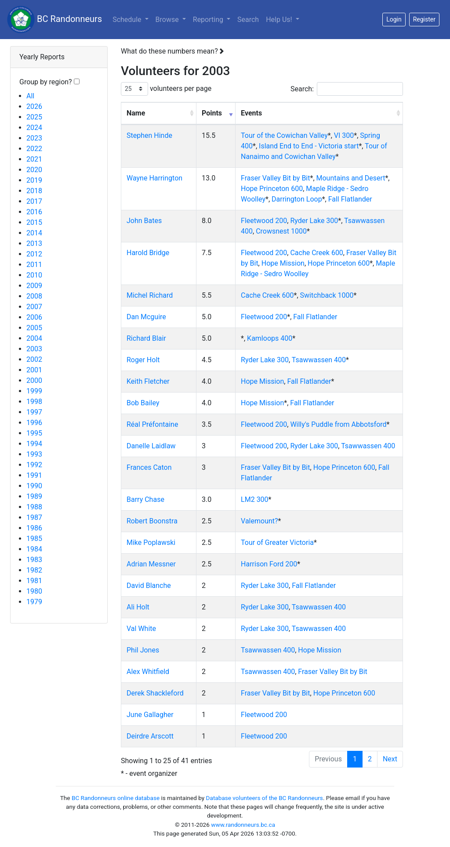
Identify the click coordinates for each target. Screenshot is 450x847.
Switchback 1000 (327, 295)
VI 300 (344, 135)
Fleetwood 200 (264, 220)
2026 (34, 106)
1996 (34, 422)
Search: (346, 89)
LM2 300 (255, 499)
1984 (34, 549)
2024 (34, 127)
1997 (34, 412)
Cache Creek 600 (316, 253)
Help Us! (280, 19)
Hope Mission (283, 263)
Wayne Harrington (154, 178)
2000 (34, 380)
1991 (34, 475)
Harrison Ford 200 (269, 564)
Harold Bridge (148, 253)
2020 (34, 170)
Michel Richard (150, 295)
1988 (34, 507)
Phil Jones (143, 650)
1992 (34, 465)
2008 (34, 296)
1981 (34, 581)
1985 (34, 538)
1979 (34, 602)
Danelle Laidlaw (151, 446)
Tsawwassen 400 (319, 360)
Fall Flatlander (350, 199)
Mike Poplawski (151, 542)
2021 (34, 159)
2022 (34, 148)
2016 (34, 212)
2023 (34, 138)
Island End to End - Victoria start (309, 146)
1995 (34, 433)
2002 (34, 359)
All (30, 96)
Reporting (213, 19)
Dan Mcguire (146, 317)
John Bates (144, 220)
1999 (34, 391)
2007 (34, 307)
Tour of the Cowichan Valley (284, 135)
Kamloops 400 (269, 338)
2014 (34, 233)
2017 (34, 201)
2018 (34, 191)
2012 (34, 254)
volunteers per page (166, 89)
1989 (34, 496)
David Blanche (149, 585)
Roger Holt (143, 360)
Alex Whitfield (148, 671)
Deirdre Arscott (150, 736)
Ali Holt (138, 607)
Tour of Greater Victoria (277, 542)
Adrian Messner (151, 564)
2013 (34, 243)
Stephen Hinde (149, 135)
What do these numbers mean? (172, 51)
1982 (34, 570)
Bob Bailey (143, 403)
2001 (34, 370)
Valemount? (259, 521)
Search (248, 19)
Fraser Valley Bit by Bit (275, 178)
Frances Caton (149, 467)
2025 (34, 117)
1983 (34, 559)
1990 (34, 486)
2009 (34, 285)
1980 (34, 591)
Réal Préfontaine (152, 424)
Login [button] (394, 19)
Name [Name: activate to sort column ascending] (136, 113)
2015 (34, 222)
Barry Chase (145, 499)
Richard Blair (146, 338)
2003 (34, 349)
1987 (34, 517)
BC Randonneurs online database (116, 797)
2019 (34, 180)
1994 (34, 444)
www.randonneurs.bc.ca (243, 824)
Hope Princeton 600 (272, 188)
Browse (168, 19)
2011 (34, 264)
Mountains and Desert (350, 178)
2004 (34, 338)
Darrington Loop (297, 199)
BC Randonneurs (54, 19)
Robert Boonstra (152, 521)
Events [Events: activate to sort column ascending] (251, 113)
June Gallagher (150, 714)
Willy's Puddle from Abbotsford (338, 424)
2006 (34, 317)
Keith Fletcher (148, 381)
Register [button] (424, 19)
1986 (34, 528)
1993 (34, 454)
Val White (141, 628)
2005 (34, 328)
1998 (34, 401)
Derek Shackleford (155, 693)
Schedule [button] (127, 19)
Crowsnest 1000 (281, 231)
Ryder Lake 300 (314, 220)
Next (390, 759)
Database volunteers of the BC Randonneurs (264, 797)
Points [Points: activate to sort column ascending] (212, 113)
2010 (34, 275)
